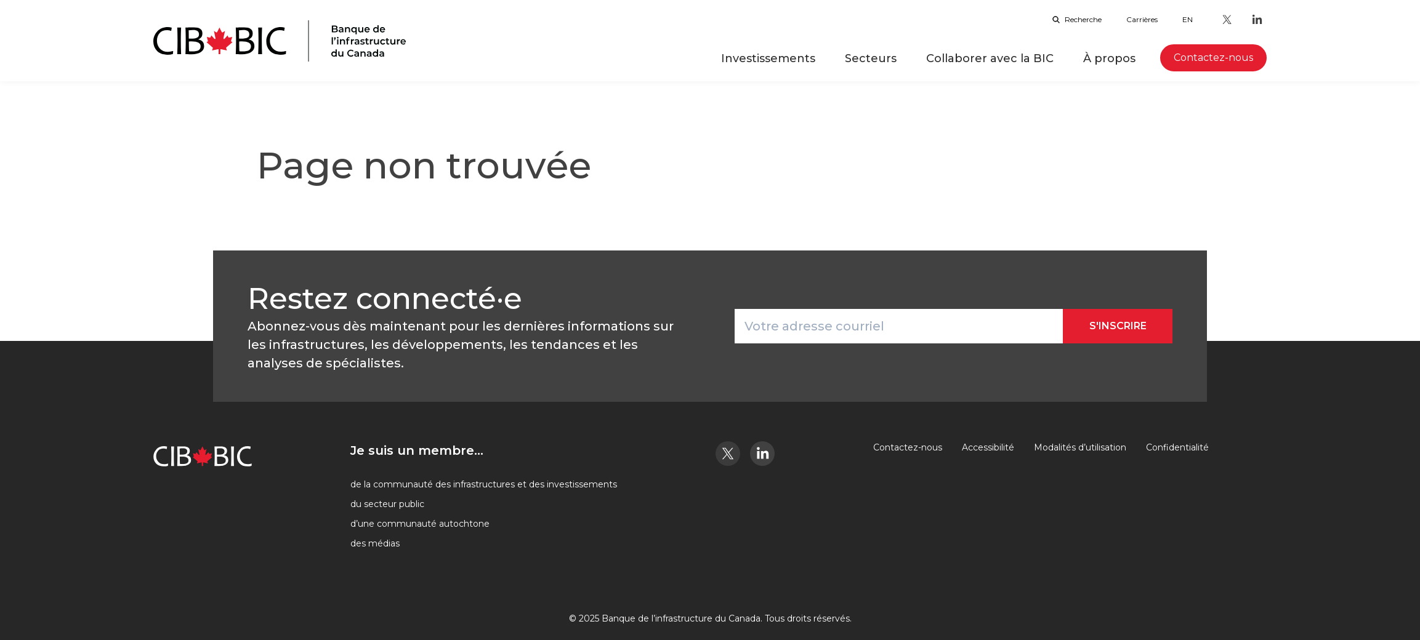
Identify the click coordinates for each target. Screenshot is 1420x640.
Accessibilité (988, 447)
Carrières (1142, 19)
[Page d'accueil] (279, 40)
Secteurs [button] (871, 58)
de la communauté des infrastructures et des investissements (483, 484)
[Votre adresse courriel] (899, 326)
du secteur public (387, 504)
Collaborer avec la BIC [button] (990, 58)
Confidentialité (1177, 447)
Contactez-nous (907, 447)
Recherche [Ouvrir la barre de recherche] (1077, 19)
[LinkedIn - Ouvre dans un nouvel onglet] (1257, 20)
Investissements (768, 58)
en (1187, 19)
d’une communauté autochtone (420, 523)
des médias (375, 543)
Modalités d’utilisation (1080, 447)
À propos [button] (1109, 58)
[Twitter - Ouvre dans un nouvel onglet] (1227, 20)
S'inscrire (1118, 326)
